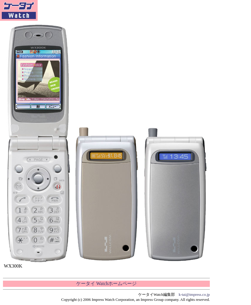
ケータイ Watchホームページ (106, 283)
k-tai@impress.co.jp (194, 294)
